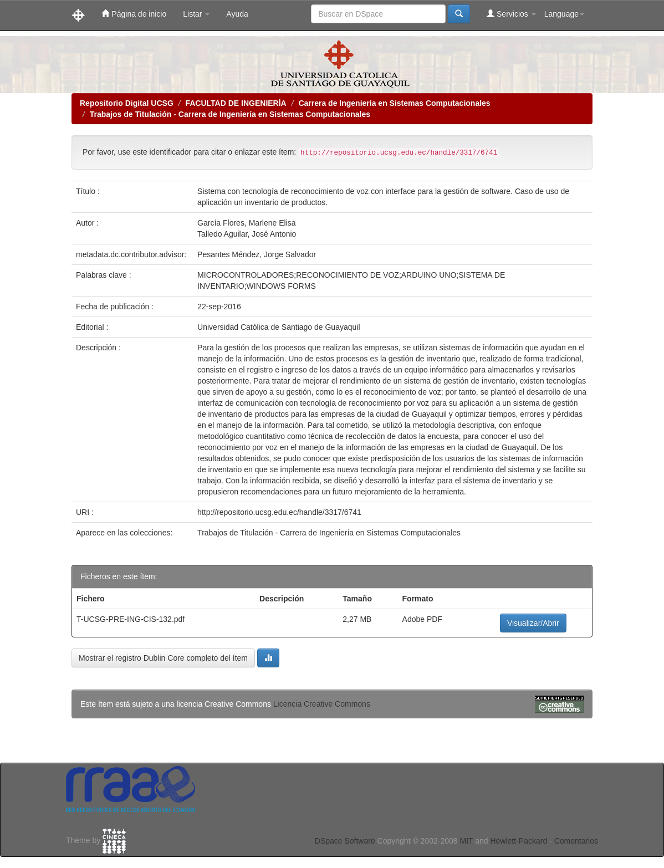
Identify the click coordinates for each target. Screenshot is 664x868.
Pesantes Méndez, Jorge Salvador (256, 254)
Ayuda (237, 13)
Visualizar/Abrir (533, 623)
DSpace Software (345, 840)
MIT (466, 840)
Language (564, 13)
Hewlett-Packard (518, 840)
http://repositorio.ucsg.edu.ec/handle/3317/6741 (279, 512)
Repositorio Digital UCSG (126, 103)
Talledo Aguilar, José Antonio (246, 233)
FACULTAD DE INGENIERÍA (235, 103)
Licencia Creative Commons (321, 703)
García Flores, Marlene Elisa (246, 222)
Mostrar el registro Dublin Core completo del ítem (163, 657)
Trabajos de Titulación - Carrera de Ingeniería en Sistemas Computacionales (230, 114)
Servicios (511, 13)
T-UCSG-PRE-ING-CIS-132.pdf (130, 619)
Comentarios (576, 840)
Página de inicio (133, 13)
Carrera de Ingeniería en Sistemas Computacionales (394, 103)
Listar (196, 13)
